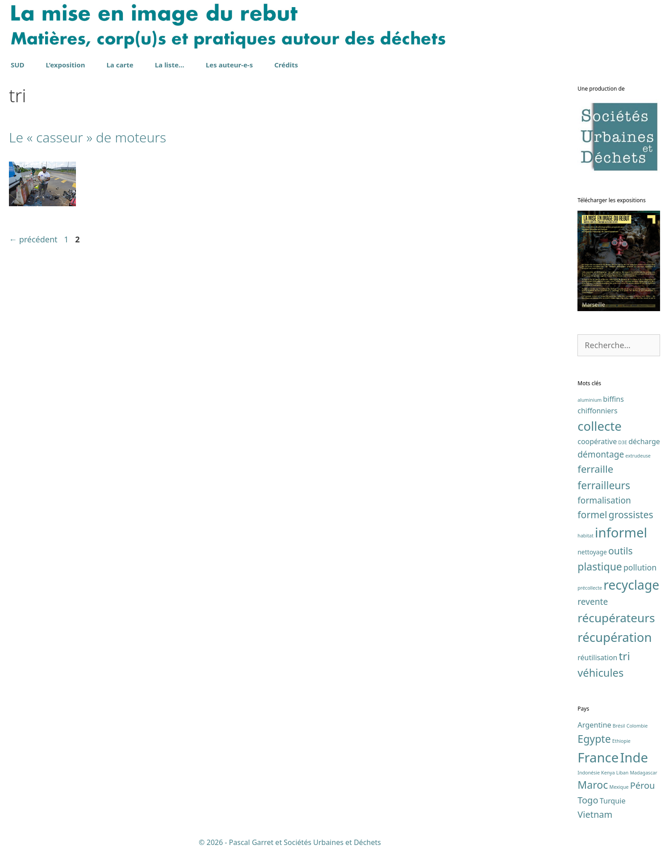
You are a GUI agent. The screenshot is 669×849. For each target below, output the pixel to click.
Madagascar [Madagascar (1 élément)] (643, 773)
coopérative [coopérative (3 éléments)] (597, 441)
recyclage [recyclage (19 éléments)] (631, 584)
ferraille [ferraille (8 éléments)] (595, 468)
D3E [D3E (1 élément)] (622, 442)
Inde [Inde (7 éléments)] (634, 757)
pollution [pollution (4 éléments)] (639, 567)
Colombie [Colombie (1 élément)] (637, 726)
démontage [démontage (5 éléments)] (600, 454)
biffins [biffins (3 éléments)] (613, 399)
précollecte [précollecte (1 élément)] (589, 588)
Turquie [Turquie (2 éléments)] (613, 801)
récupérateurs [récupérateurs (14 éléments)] (616, 618)
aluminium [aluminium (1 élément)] (589, 400)
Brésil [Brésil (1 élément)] (619, 726)
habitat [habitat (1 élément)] (585, 536)
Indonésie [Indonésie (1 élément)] (588, 773)
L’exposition (65, 64)
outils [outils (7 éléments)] (620, 550)
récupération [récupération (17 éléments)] (614, 637)
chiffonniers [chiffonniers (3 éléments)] (597, 411)
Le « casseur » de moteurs (87, 137)
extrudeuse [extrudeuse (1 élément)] (638, 456)
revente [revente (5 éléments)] (592, 602)
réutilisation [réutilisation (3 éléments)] (597, 657)
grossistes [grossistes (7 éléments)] (631, 514)
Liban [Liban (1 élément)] (622, 773)
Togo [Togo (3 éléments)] (587, 800)
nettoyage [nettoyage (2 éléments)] (592, 552)
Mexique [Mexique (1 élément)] (619, 787)
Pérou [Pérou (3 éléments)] (642, 785)
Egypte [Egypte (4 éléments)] (593, 739)
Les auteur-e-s (229, 64)
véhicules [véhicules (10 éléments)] (600, 673)
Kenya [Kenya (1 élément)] (608, 773)
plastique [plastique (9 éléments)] (599, 566)
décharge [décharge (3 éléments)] (644, 441)
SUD (18, 64)
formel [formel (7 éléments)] (592, 514)
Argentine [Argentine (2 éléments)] (594, 725)
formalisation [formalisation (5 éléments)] (604, 500)
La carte (119, 64)
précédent (33, 239)
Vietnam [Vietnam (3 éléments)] (594, 814)
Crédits (286, 64)
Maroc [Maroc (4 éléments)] (592, 785)
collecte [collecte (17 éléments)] (599, 426)
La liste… (169, 64)
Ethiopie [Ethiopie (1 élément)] (621, 741)
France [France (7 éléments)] (598, 757)
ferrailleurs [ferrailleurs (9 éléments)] (603, 485)
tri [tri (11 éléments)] (624, 656)
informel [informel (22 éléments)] (621, 532)
